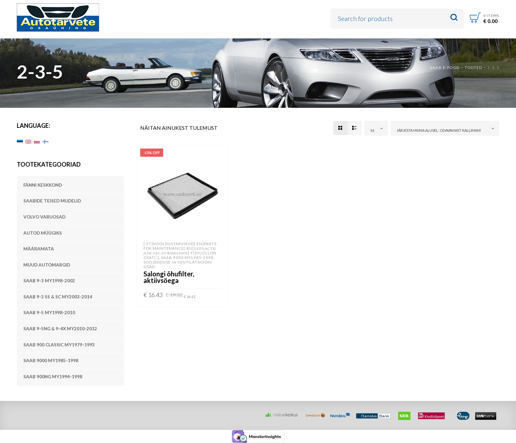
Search (454, 18)
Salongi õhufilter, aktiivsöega (168, 277)
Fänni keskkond (42, 185)
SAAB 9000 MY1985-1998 (50, 360)
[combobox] (376, 128)
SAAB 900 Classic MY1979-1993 (59, 344)
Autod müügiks (42, 233)
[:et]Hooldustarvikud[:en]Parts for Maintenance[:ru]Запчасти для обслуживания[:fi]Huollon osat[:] (180, 251)
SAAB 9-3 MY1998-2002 (49, 280)
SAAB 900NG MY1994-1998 (52, 376)
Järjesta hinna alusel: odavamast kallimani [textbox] (439, 130)
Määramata (38, 248)
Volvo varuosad (44, 217)
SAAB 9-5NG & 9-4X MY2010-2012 (60, 328)
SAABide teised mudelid (52, 200)
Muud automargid (46, 265)
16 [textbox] (372, 130)
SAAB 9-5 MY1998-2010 (49, 312)
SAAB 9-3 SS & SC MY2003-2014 (57, 296)
